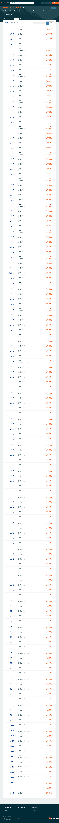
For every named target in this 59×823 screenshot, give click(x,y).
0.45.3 (11, 101)
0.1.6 (11, 689)
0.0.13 (11, 777)
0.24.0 (11, 445)
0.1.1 (11, 715)
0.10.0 (11, 595)
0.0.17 (11, 756)
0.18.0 (11, 512)
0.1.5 (11, 694)
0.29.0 (11, 387)
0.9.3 (11, 600)
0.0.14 (11, 772)
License (33, 812)
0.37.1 (11, 195)
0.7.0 (11, 637)
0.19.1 (11, 496)
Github (6, 809)
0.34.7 (11, 221)
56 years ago (49, 792)
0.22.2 (11, 455)
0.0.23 (11, 730)
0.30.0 (11, 377)
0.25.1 (11, 429)
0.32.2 (11, 325)
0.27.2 (11, 403)
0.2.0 (11, 684)
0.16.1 (11, 528)
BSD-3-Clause (49, 29)
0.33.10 (11, 273)
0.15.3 (11, 538)
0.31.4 (11, 351)
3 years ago (48, 262)
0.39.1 (11, 169)
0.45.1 (11, 112)
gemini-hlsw (8, 7)
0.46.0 (11, 96)
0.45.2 (11, 107)
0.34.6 (11, 226)
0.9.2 (11, 606)
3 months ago (49, 33)
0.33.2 (11, 309)
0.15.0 (11, 554)
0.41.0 (11, 148)
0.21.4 (11, 471)
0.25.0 (11, 434)
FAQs (33, 809)
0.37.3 (11, 185)
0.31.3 (11, 356)
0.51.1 (11, 29)
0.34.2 (11, 237)
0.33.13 (11, 257)
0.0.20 (11, 741)
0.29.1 (11, 382)
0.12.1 (11, 580)
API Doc (42, 2)
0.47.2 (11, 81)
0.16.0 (11, 533)
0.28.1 (11, 393)
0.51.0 (11, 34)
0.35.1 (11, 211)
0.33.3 (11, 304)
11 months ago (49, 48)
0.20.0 (11, 491)
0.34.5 (11, 231)
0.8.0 (11, 626)
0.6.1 (11, 642)
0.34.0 (11, 247)
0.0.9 (11, 788)
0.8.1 (11, 621)
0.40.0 (11, 153)
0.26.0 (11, 419)
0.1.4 (11, 699)
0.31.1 (11, 367)
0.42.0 (11, 138)
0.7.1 (11, 632)
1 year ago (48, 59)
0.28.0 (11, 398)
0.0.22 (11, 736)
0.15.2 (11, 543)
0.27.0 (11, 413)
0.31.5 (11, 346)
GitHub (53, 8)
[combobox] (39, 23)
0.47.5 (11, 65)
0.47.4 (11, 70)
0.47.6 (11, 60)
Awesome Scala (49, 2)
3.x (11, 13)
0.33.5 (11, 294)
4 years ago (48, 402)
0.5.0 (11, 663)
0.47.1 (11, 86)
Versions (16, 18)
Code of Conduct (35, 810)
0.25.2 (11, 424)
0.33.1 (11, 315)
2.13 (24, 324)
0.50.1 (11, 39)
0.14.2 (11, 559)
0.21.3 (11, 476)
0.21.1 (11, 486)
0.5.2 (11, 652)
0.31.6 (11, 341)
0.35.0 (11, 216)
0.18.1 (11, 507)
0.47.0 (11, 91)
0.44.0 (11, 122)
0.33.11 (11, 268)
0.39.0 (11, 174)
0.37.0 (11, 200)
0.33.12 (11, 263)
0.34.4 (11, 793)
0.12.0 (11, 585)
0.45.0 (11, 117)
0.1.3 (11, 704)
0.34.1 (11, 242)
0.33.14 (11, 252)
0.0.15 (11, 767)
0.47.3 (11, 75)
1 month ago (49, 28)
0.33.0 (11, 320)
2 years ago (48, 178)
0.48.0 (11, 55)
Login (55, 2)
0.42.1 (11, 133)
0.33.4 (11, 299)
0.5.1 (11, 658)
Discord (6, 810)
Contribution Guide (22, 809)
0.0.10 (11, 782)
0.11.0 (11, 590)
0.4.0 (11, 668)
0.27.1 (11, 408)
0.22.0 (11, 465)
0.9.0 (11, 616)
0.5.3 (11, 647)
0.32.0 (11, 335)
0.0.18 (11, 751)
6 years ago (48, 657)
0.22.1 (11, 460)
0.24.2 (11, 439)
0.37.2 (11, 190)
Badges (21, 18)
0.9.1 (11, 611)
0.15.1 (11, 548)
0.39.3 (11, 159)
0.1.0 (11, 720)
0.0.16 (11, 762)
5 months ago (49, 43)
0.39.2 (11, 164)
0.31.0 (11, 372)
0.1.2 (11, 710)
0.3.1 (11, 673)
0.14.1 (11, 564)
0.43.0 (11, 127)
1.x (11, 14)
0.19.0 (11, 502)
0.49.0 (11, 49)
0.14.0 (11, 569)
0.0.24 (11, 725)
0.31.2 (11, 361)
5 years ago (48, 579)
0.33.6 (11, 289)
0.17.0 (11, 517)
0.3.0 (11, 678)
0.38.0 (11, 179)
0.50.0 (11, 44)
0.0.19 (11, 746)
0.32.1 (11, 330)
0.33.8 (11, 283)
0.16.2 (11, 523)
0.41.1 (11, 143)
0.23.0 (11, 450)
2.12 (25, 646)
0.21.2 (11, 481)
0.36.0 (11, 205)
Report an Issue (21, 810)
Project (5, 18)
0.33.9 (11, 278)
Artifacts (11, 18)
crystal (19, 7)
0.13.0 (11, 574)
